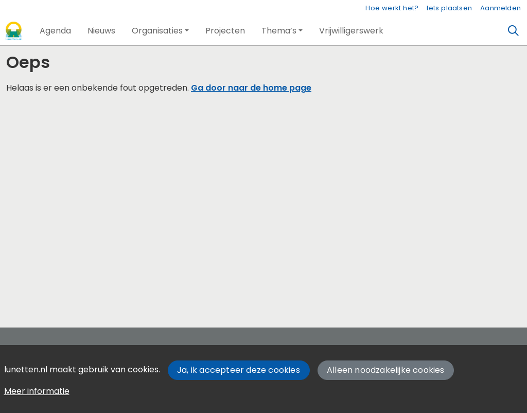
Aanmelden (500, 8)
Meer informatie (36, 391)
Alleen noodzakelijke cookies (386, 370)
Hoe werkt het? (391, 8)
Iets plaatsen (449, 8)
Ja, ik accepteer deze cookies (238, 370)
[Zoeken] (513, 31)
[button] (55, 31)
